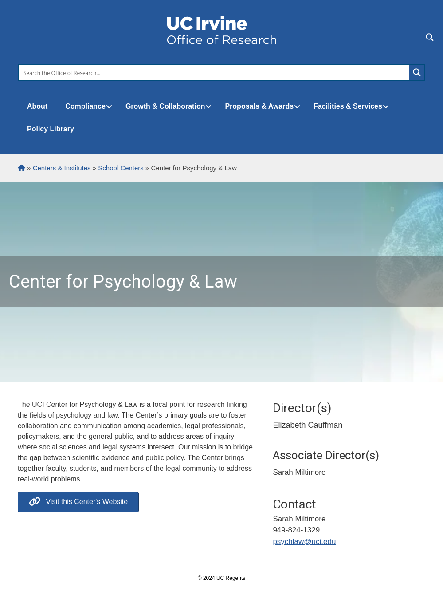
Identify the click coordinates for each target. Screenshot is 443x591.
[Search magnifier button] (416, 72)
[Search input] (214, 72)
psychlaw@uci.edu (304, 541)
